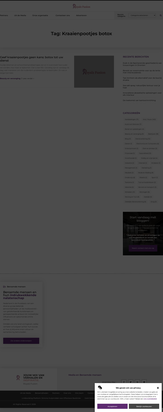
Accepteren (112, 408)
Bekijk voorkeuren (144, 408)
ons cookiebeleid (150, 400)
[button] (158, 389)
